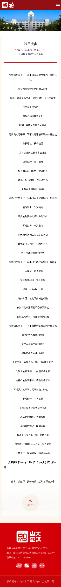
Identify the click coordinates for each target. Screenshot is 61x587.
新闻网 (10, 27)
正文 (20, 27)
